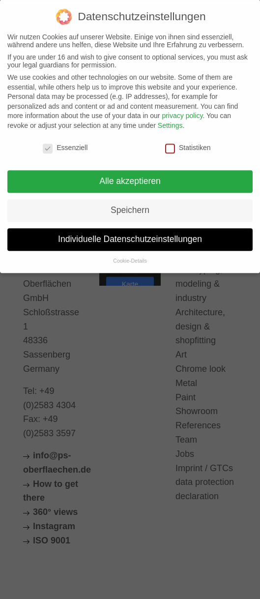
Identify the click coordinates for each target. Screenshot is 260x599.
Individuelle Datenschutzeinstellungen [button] (130, 234)
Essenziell (65, 142)
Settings (170, 120)
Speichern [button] (130, 205)
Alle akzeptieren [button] (130, 176)
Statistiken (188, 142)
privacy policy (182, 111)
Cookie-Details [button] (129, 256)
